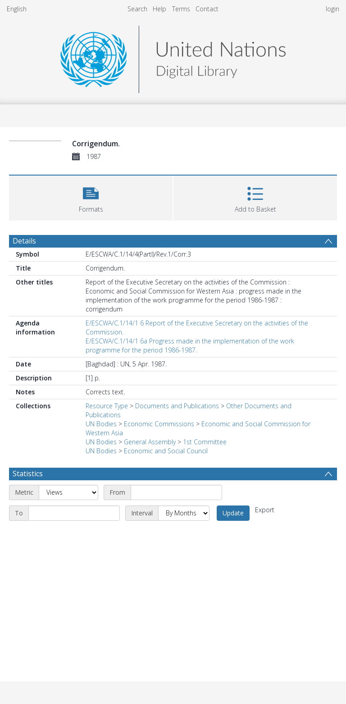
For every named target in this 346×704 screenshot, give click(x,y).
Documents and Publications (177, 406)
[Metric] (68, 492)
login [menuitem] (332, 9)
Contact (207, 9)
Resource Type (107, 406)
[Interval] (183, 513)
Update (233, 513)
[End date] (74, 513)
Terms (181, 9)
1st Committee (205, 442)
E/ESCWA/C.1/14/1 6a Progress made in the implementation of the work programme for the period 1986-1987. (190, 345)
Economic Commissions (159, 424)
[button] (91, 197)
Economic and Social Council (166, 451)
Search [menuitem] (137, 9)
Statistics (28, 473)
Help (159, 9)
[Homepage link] (173, 57)
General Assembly (150, 442)
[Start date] (176, 492)
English (17, 9)
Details (24, 241)
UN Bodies (101, 424)
